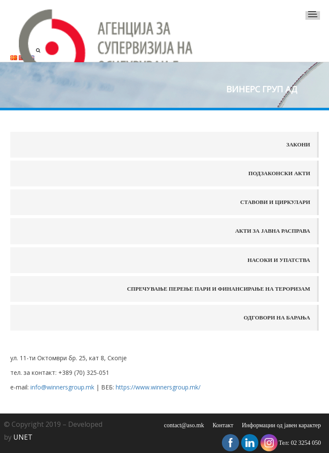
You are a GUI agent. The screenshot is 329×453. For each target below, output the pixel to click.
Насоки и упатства (279, 260)
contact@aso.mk (184, 425)
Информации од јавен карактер (281, 425)
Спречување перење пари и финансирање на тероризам (218, 289)
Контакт (222, 425)
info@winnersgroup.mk (63, 387)
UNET (23, 437)
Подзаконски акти (279, 173)
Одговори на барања (277, 317)
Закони (298, 144)
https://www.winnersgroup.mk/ (158, 387)
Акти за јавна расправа (272, 231)
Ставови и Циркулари (275, 202)
